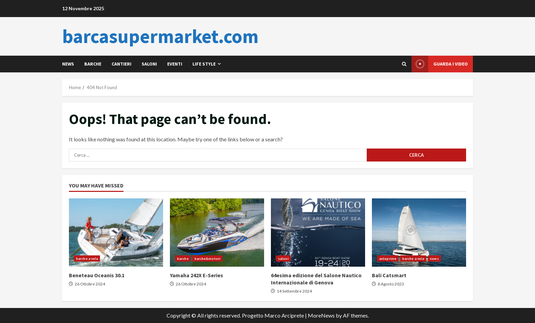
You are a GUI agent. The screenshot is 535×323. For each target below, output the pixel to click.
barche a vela (87, 258)
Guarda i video (439, 64)
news (68, 64)
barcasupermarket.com (160, 36)
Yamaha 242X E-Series (217, 232)
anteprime (387, 258)
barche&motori (207, 258)
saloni (149, 64)
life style (204, 64)
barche (92, 64)
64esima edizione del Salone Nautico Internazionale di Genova (318, 232)
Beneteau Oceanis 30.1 (116, 232)
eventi (174, 64)
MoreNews (321, 315)
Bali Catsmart (419, 232)
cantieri (121, 64)
